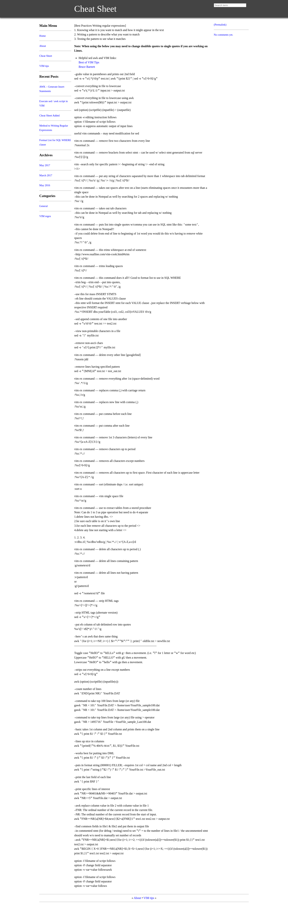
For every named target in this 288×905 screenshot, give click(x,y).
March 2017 (45, 175)
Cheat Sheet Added (49, 115)
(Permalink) (220, 24)
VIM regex (45, 216)
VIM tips (44, 65)
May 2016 (44, 185)
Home (42, 35)
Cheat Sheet (95, 9)
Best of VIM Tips (89, 62)
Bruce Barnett (87, 66)
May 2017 (44, 165)
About (42, 45)
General (43, 206)
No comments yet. (223, 34)
